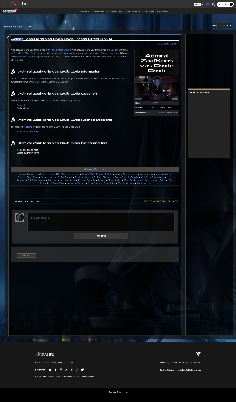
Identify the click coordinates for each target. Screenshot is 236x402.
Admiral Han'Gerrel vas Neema (64, 174)
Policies (197, 363)
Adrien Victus (146, 174)
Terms (181, 363)
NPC (53, 50)
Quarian (154, 103)
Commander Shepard (59, 53)
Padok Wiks (58, 183)
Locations (77, 100)
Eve (116, 177)
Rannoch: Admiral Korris (167, 113)
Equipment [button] (134, 11)
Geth (37, 82)
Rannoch (154, 107)
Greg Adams (158, 177)
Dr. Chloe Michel (82, 177)
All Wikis (45, 363)
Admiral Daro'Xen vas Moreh (32, 174)
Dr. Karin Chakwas (102, 177)
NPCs (31, 26)
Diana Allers (32, 177)
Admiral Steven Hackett (126, 174)
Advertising (164, 363)
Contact (70, 363)
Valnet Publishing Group (190, 370)
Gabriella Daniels (130, 177)
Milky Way (144, 180)
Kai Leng (52, 180)
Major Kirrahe (114, 180)
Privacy (189, 363)
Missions (24, 56)
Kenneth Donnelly (86, 180)
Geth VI (144, 177)
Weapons (106, 53)
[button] (198, 4)
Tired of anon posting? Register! (160, 201)
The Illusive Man (126, 183)
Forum (53, 363)
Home (37, 363)
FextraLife (164, 370)
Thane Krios (109, 183)
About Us (61, 363)
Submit (101, 236)
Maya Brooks (130, 180)
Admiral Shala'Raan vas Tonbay (97, 174)
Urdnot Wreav (143, 183)
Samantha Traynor (76, 183)
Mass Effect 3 (64, 50)
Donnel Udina (47, 177)
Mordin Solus (159, 180)
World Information (13, 26)
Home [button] (84, 11)
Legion (101, 180)
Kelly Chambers (67, 180)
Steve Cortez (94, 183)
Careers (174, 363)
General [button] (98, 11)
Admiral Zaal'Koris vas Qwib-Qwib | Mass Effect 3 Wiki (61, 39)
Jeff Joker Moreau (36, 180)
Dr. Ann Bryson (64, 177)
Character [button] (115, 11)
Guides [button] (162, 11)
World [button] (149, 11)
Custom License (87, 377)
